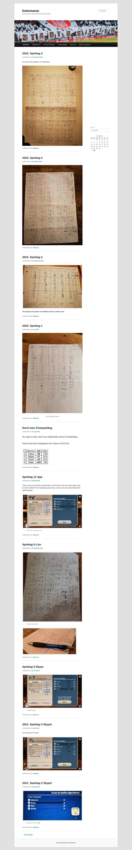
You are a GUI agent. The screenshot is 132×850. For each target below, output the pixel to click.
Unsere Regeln (62, 44)
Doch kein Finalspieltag (37, 427)
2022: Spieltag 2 (32, 257)
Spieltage (35, 773)
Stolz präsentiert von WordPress (65, 843)
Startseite (26, 44)
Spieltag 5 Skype (33, 666)
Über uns (73, 44)
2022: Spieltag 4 (32, 53)
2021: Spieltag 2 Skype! (37, 783)
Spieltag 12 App (32, 476)
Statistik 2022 (36, 44)
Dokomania (30, 10)
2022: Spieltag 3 (32, 157)
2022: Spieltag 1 (32, 325)
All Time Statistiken (49, 44)
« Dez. (94, 150)
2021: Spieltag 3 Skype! (37, 724)
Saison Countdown (84, 44)
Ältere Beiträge (27, 834)
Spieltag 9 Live (31, 544)
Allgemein (36, 148)
